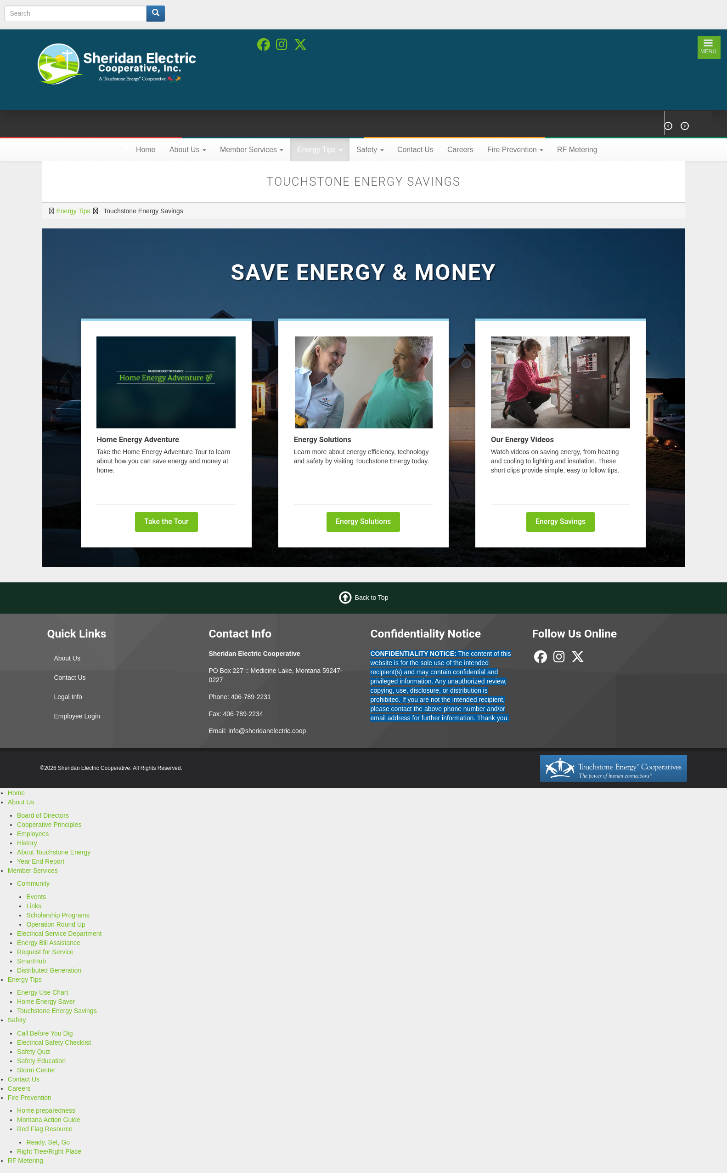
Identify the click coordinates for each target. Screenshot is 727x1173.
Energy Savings (560, 521)
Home (145, 150)
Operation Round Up (55, 924)
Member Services (251, 150)
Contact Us (415, 150)
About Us (187, 150)
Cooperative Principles (49, 824)
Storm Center (36, 1070)
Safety (370, 150)
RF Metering (577, 150)
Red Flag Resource (45, 1129)
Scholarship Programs (58, 915)
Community (33, 883)
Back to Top (372, 597)
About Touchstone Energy (53, 852)
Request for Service (45, 952)
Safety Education (41, 1061)
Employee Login (77, 716)
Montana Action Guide (48, 1119)
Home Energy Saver (46, 1001)
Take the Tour (166, 521)
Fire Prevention (515, 150)
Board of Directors (43, 815)
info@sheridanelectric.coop (267, 731)
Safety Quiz (33, 1051)
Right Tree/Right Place (49, 1151)
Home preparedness (46, 1110)
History (27, 843)
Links (33, 906)
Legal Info (68, 696)
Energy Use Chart (42, 992)
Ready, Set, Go (48, 1142)
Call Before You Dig (45, 1033)
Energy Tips (320, 150)
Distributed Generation (49, 970)
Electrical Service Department (59, 933)
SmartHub (31, 961)
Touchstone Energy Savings (57, 1010)
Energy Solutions (363, 521)
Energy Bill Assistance (48, 942)
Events (36, 896)
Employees (33, 833)
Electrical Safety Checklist (54, 1042)
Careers (460, 150)
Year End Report (40, 861)
